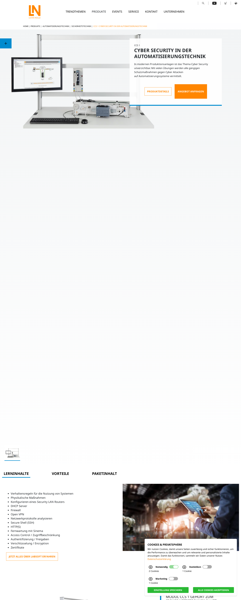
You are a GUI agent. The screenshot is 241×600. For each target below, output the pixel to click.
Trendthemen (76, 11)
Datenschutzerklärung (159, 559)
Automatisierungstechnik (56, 26)
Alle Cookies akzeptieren (213, 589)
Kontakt (151, 11)
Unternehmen (174, 11)
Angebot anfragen (191, 91)
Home (26, 26)
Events (117, 11)
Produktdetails (158, 91)
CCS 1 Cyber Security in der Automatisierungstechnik (120, 26)
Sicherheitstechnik (81, 26)
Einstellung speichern (168, 589)
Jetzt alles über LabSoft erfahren (32, 557)
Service (133, 11)
